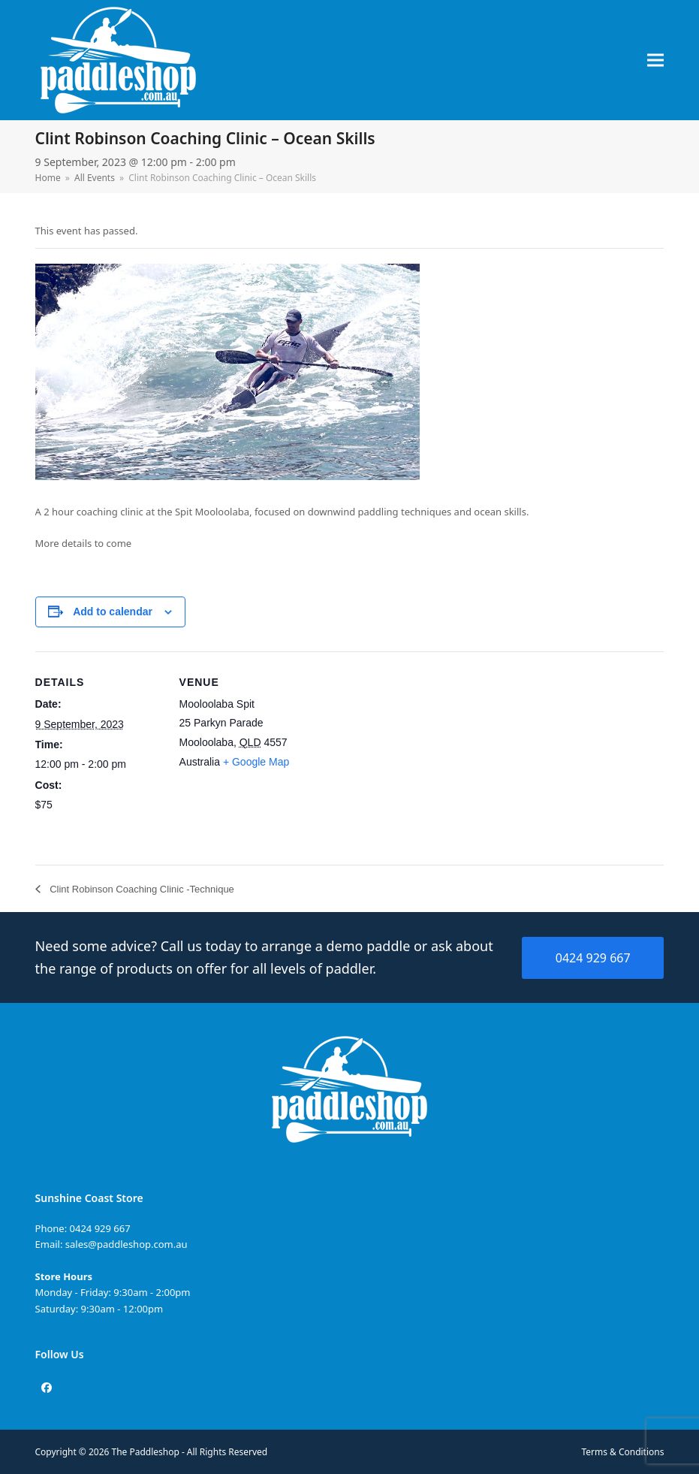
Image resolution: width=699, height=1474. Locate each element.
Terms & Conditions (622, 1451)
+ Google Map (256, 762)
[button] (655, 60)
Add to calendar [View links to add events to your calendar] (112, 612)
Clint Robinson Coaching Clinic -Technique (140, 889)
